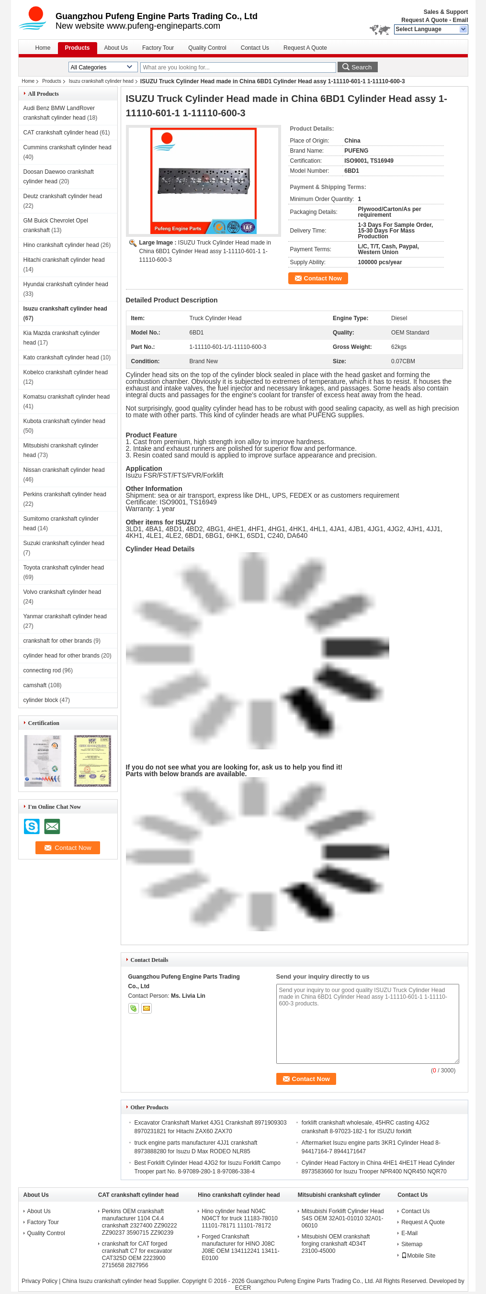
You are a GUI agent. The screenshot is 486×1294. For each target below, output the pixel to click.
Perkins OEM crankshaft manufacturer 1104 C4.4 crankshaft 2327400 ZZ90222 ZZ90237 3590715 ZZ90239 (139, 1222)
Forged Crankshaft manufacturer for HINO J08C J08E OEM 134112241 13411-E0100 (240, 1247)
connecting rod (42, 670)
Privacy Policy (39, 1281)
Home (43, 48)
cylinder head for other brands (61, 655)
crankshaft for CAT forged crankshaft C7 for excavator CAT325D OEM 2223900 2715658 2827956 (137, 1254)
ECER (243, 1287)
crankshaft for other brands (57, 640)
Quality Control (207, 48)
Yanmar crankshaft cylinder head (65, 616)
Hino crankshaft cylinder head (61, 245)
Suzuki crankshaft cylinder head (63, 543)
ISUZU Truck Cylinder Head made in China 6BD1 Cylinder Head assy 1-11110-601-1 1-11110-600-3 (205, 251)
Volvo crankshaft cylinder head (62, 592)
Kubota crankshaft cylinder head (64, 421)
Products (77, 48)
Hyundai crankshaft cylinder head (65, 284)
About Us (116, 48)
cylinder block (40, 700)
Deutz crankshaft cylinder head (62, 196)
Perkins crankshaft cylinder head (64, 494)
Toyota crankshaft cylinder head (63, 567)
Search (361, 67)
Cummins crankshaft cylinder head (67, 147)
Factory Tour (158, 48)
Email (460, 20)
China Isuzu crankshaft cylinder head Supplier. (122, 1281)
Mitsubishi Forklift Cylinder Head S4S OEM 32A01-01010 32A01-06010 (343, 1218)
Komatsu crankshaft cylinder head (66, 396)
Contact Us (255, 48)
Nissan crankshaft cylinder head (64, 470)
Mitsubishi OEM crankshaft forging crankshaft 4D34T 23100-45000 (336, 1243)
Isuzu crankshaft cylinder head (101, 81)
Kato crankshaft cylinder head (61, 357)
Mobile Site (418, 1255)
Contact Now (323, 278)
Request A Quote (424, 20)
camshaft (35, 685)
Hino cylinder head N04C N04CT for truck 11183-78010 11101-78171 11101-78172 (240, 1218)
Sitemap (411, 1244)
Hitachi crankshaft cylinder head (64, 260)
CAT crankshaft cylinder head (60, 132)
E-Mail (409, 1233)
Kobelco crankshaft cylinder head (65, 372)
